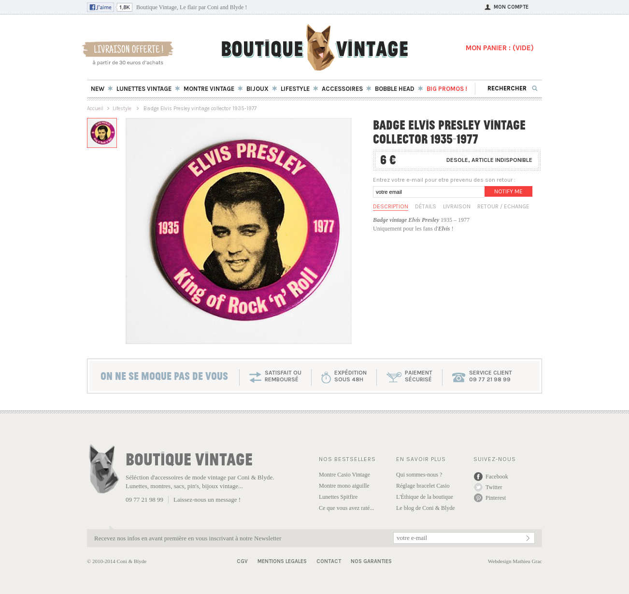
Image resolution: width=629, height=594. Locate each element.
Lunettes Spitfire (338, 496)
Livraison (457, 206)
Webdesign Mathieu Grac (515, 561)
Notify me (508, 191)
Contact (328, 561)
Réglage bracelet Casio (423, 485)
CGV (242, 561)
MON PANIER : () (500, 47)
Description (390, 206)
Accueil (95, 108)
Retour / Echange (503, 206)
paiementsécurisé (418, 376)
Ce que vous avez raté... (346, 508)
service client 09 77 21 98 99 (490, 376)
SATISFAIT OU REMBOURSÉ (283, 376)
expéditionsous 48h (350, 376)
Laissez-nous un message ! (207, 499)
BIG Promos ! (447, 88)
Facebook (497, 476)
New (97, 88)
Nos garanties (371, 561)
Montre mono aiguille (344, 485)
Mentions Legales (282, 561)
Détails (425, 206)
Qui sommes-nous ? (419, 474)
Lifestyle (123, 108)
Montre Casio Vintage (344, 474)
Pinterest (496, 497)
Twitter (494, 487)
